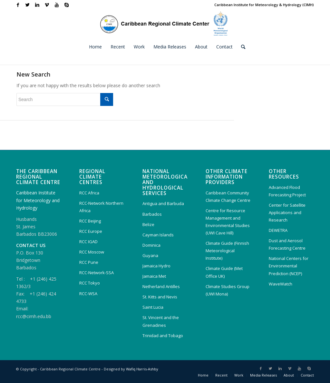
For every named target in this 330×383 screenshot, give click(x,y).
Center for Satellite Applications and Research (287, 212)
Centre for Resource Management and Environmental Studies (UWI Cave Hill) (228, 222)
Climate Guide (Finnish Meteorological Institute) (227, 250)
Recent (221, 375)
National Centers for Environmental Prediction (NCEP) (288, 265)
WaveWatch (280, 284)
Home (203, 375)
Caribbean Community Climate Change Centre (228, 196)
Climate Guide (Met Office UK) (224, 272)
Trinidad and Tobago (162, 335)
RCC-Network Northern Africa (101, 206)
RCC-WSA (88, 293)
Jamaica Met (154, 276)
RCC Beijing (90, 221)
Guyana (150, 255)
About (289, 375)
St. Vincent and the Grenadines (160, 321)
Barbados (152, 214)
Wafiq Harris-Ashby (142, 369)
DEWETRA (278, 230)
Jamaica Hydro (156, 266)
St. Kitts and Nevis (159, 297)
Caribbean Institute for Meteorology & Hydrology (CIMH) (264, 4)
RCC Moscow (91, 252)
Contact (307, 375)
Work (238, 375)
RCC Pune (88, 262)
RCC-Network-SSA (96, 272)
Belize (148, 224)
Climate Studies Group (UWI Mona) (227, 290)
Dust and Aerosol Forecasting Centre (287, 244)
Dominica (151, 245)
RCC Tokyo (89, 283)
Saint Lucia (152, 307)
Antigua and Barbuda (163, 203)
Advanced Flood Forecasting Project (287, 191)
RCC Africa (89, 193)
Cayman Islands (158, 235)
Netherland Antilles (161, 286)
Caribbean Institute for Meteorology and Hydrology (38, 200)
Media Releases (263, 375)
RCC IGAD (88, 241)
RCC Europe (90, 231)
